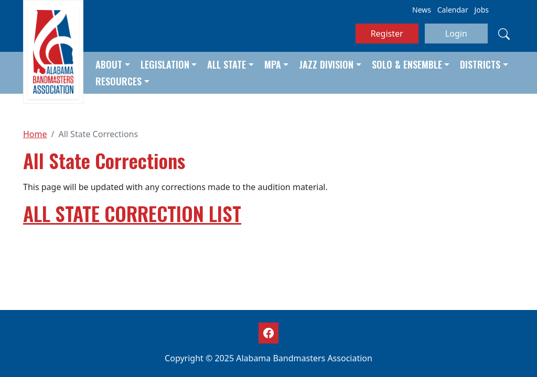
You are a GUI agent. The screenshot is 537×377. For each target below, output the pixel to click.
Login (456, 33)
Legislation (165, 64)
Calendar (452, 10)
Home (35, 134)
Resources (118, 81)
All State (226, 64)
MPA (272, 64)
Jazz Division (326, 64)
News (421, 10)
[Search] (504, 33)
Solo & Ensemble (407, 64)
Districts (480, 64)
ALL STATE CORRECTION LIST (132, 213)
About (108, 64)
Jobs (481, 10)
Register (387, 33)
